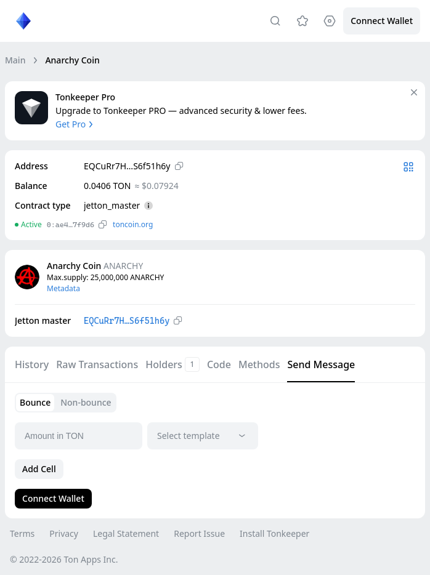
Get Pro (75, 124)
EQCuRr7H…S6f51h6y (126, 321)
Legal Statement (126, 533)
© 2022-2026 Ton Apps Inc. (64, 559)
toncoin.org (133, 224)
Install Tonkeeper (274, 533)
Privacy (63, 533)
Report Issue (199, 533)
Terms (22, 533)
